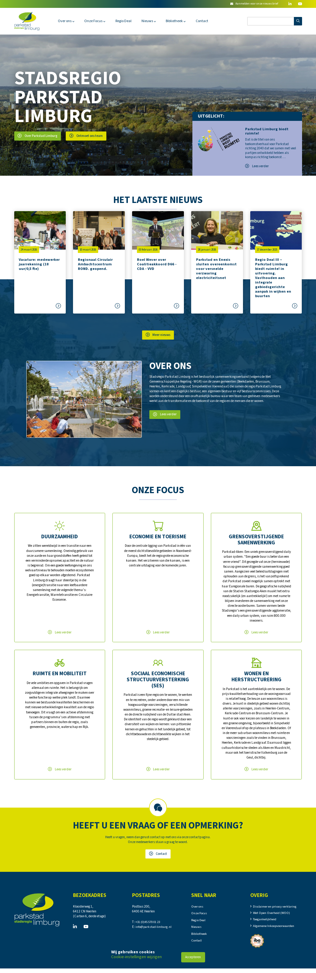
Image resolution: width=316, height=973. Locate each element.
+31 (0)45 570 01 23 (149, 924)
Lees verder (257, 166)
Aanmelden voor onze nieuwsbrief (253, 4)
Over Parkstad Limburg (38, 136)
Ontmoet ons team (88, 136)
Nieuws (152, 21)
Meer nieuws (158, 335)
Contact (209, 21)
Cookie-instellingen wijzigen (136, 957)
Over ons (65, 21)
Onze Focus (95, 21)
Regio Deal (127, 21)
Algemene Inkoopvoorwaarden (274, 929)
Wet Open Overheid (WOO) (272, 915)
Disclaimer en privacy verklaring (275, 909)
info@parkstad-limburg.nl (154, 929)
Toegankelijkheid (265, 922)
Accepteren (193, 957)
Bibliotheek (180, 21)
